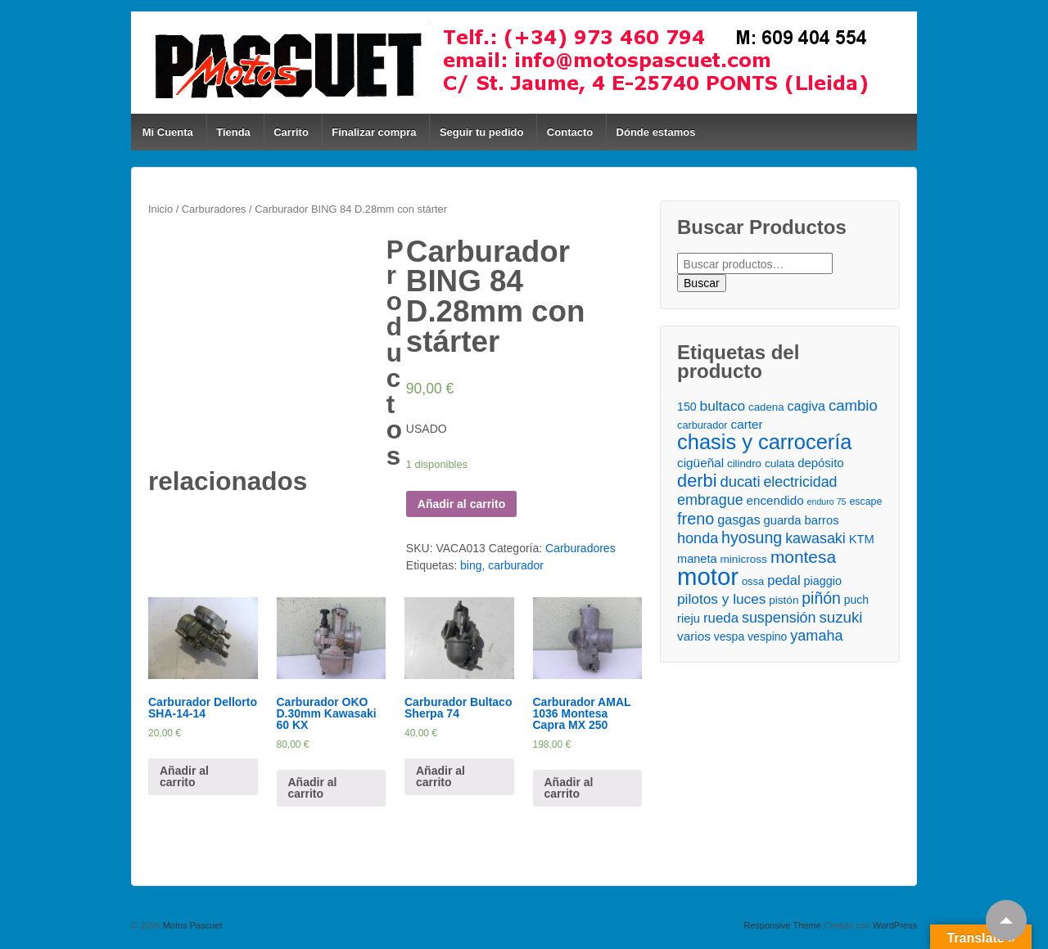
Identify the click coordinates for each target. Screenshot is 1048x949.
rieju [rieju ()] (688, 618)
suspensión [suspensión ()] (779, 617)
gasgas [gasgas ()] (738, 519)
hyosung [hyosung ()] (751, 537)
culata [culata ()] (779, 463)
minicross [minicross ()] (743, 559)
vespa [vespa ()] (729, 636)
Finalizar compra (374, 132)
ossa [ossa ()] (753, 581)
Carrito (291, 132)
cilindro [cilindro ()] (744, 463)
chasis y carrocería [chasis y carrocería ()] (764, 442)
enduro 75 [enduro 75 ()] (827, 501)
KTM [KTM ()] (861, 539)
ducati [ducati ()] (740, 481)
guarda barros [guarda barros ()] (800, 520)
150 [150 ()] (687, 406)
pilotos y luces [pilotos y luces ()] (721, 599)
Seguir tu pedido (482, 132)
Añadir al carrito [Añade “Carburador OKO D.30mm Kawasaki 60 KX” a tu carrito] (312, 788)
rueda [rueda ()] (721, 618)
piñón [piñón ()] (821, 598)
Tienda (233, 132)
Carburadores (214, 209)
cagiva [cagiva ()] (806, 405)
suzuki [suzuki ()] (840, 617)
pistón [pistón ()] (783, 600)
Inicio (160, 209)
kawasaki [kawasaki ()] (815, 538)
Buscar (702, 283)
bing (470, 565)
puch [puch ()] (856, 599)
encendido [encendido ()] (775, 500)
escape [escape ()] (865, 501)
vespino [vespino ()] (767, 636)
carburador (516, 565)
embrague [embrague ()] (710, 500)
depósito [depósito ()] (820, 463)
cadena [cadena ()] (766, 407)
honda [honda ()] (697, 538)
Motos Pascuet (191, 925)
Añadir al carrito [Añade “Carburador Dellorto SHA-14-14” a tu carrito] (184, 776)
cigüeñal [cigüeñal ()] (700, 463)
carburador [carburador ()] (702, 425)
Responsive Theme (782, 925)
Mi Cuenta (167, 132)
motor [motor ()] (708, 576)
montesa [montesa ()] (803, 556)
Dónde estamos (656, 132)
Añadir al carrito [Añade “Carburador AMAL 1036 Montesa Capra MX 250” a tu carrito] (569, 788)
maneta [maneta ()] (697, 558)
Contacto (570, 132)
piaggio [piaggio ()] (823, 580)
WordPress (895, 925)
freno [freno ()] (695, 519)
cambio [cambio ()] (853, 405)
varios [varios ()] (694, 636)
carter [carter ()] (747, 424)
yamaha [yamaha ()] (816, 635)
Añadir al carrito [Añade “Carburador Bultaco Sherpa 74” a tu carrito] (440, 776)
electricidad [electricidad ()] (800, 482)
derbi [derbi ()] (696, 480)
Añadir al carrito (461, 503)
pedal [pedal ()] (783, 580)
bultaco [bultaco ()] (723, 406)
